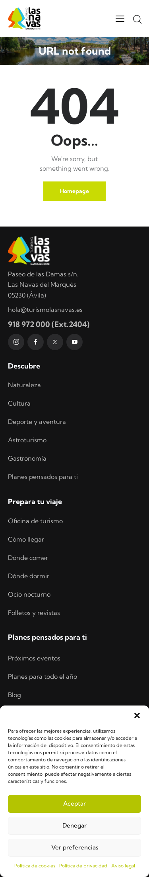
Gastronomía (27, 458)
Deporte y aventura (37, 422)
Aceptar (74, 803)
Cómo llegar (26, 539)
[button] (137, 715)
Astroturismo (27, 440)
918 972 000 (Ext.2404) (48, 324)
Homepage (74, 191)
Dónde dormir (28, 576)
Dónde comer (28, 558)
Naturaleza (24, 385)
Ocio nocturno (29, 594)
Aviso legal (123, 866)
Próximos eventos (34, 658)
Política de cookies (34, 866)
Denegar (74, 825)
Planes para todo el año (42, 676)
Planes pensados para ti (43, 477)
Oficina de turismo (35, 521)
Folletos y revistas (34, 613)
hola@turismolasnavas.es (45, 309)
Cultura (19, 403)
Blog (14, 695)
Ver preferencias (74, 847)
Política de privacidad (83, 866)
